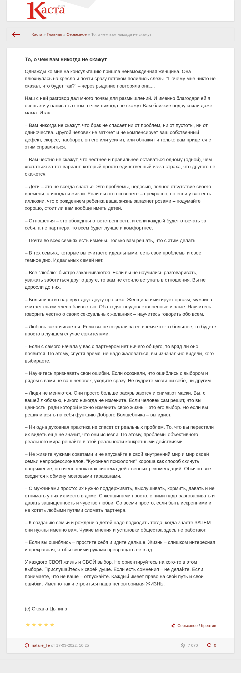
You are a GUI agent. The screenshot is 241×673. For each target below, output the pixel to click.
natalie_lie (41, 645)
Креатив (208, 625)
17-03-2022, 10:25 (72, 645)
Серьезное (188, 625)
